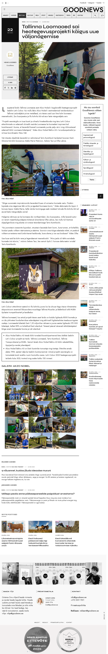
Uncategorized (94, 336)
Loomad (35, 22)
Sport (91, 284)
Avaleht (37, 622)
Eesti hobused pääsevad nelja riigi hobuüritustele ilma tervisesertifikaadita (38, 542)
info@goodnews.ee (78, 597)
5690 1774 (49, 602)
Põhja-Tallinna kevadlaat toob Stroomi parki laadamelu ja (95, 273)
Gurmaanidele (93, 373)
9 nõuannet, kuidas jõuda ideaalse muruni (26, 470)
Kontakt (69, 622)
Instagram (91, 3)
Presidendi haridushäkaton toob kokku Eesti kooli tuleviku (96, 255)
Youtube (98, 3)
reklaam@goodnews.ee (89, 611)
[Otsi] (100, 196)
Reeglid (45, 622)
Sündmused (92, 321)
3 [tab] (32, 652)
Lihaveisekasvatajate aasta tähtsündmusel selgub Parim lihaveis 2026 (12, 542)
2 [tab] (30, 652)
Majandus (92, 356)
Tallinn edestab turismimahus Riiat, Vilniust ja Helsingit (96, 362)
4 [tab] (34, 652)
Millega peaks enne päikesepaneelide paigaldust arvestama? (38, 493)
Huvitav (8, 467)
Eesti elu (29, 22)
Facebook (83, 3)
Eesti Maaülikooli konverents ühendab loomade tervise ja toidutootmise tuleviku (66, 542)
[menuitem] (6, 15)
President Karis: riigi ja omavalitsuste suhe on (96, 217)
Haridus (91, 248)
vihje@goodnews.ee (15, 613)
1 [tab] (27, 652)
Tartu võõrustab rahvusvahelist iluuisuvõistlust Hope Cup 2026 (96, 291)
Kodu (23, 22)
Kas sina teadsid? (17, 467)
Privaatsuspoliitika (78, 605)
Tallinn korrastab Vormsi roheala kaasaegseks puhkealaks (95, 344)
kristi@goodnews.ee (52, 605)
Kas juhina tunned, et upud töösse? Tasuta (96, 326)
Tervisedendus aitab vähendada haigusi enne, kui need (95, 309)
